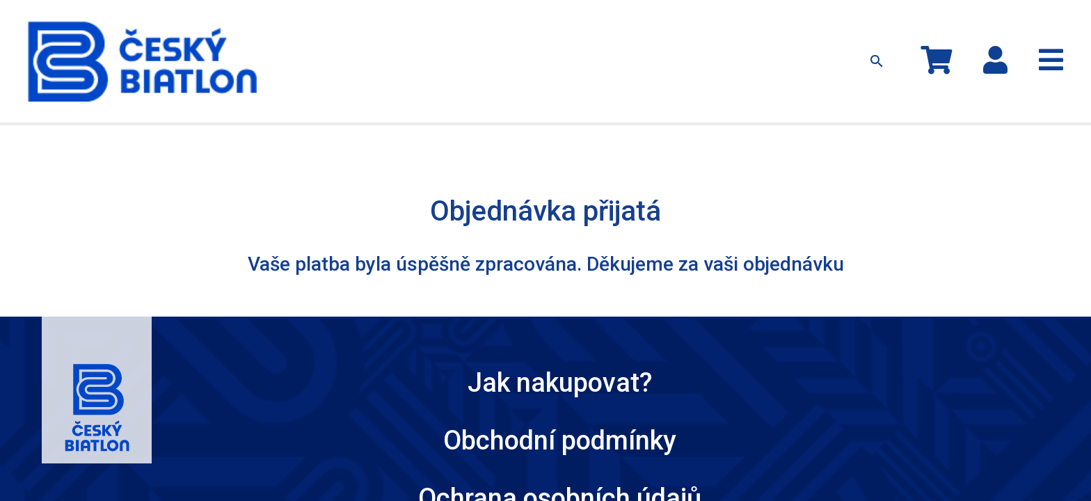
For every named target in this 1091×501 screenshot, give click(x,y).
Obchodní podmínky (415, 308)
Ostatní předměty (552, 30)
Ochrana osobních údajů (592, 308)
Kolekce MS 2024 (348, 30)
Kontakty (731, 30)
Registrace (1035, 39)
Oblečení (427, 30)
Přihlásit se (1027, 24)
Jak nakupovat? (658, 30)
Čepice (480, 30)
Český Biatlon (754, 308)
